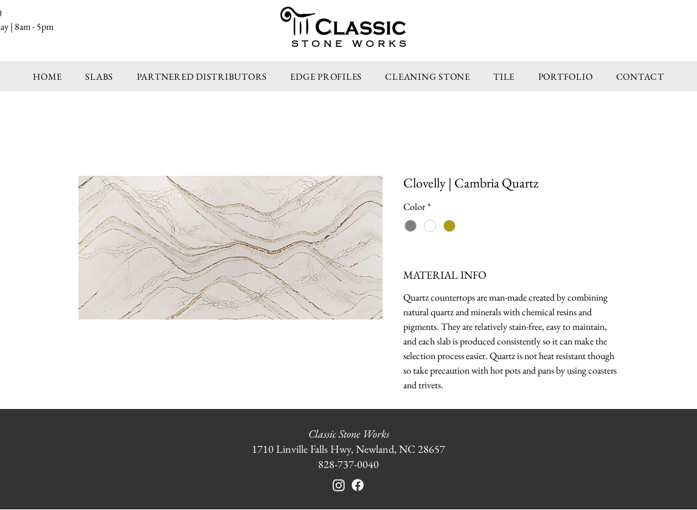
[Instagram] (339, 485)
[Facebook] (358, 485)
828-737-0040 (348, 464)
